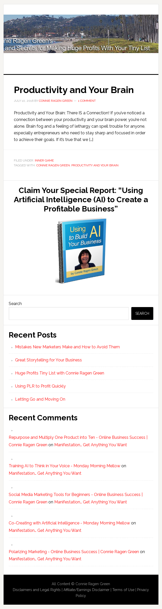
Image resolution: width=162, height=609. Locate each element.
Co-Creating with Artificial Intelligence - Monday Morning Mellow (69, 523)
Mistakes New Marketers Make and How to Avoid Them (67, 346)
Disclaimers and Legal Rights (37, 590)
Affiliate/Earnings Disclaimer (86, 590)
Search (15, 303)
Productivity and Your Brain (74, 89)
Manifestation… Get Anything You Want (90, 444)
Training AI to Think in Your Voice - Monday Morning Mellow (64, 465)
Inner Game (44, 160)
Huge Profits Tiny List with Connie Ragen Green (81, 34)
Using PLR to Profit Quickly (40, 386)
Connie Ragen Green (53, 165)
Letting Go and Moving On (40, 399)
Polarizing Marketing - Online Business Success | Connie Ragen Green (74, 551)
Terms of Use (123, 590)
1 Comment (87, 101)
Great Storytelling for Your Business (48, 360)
